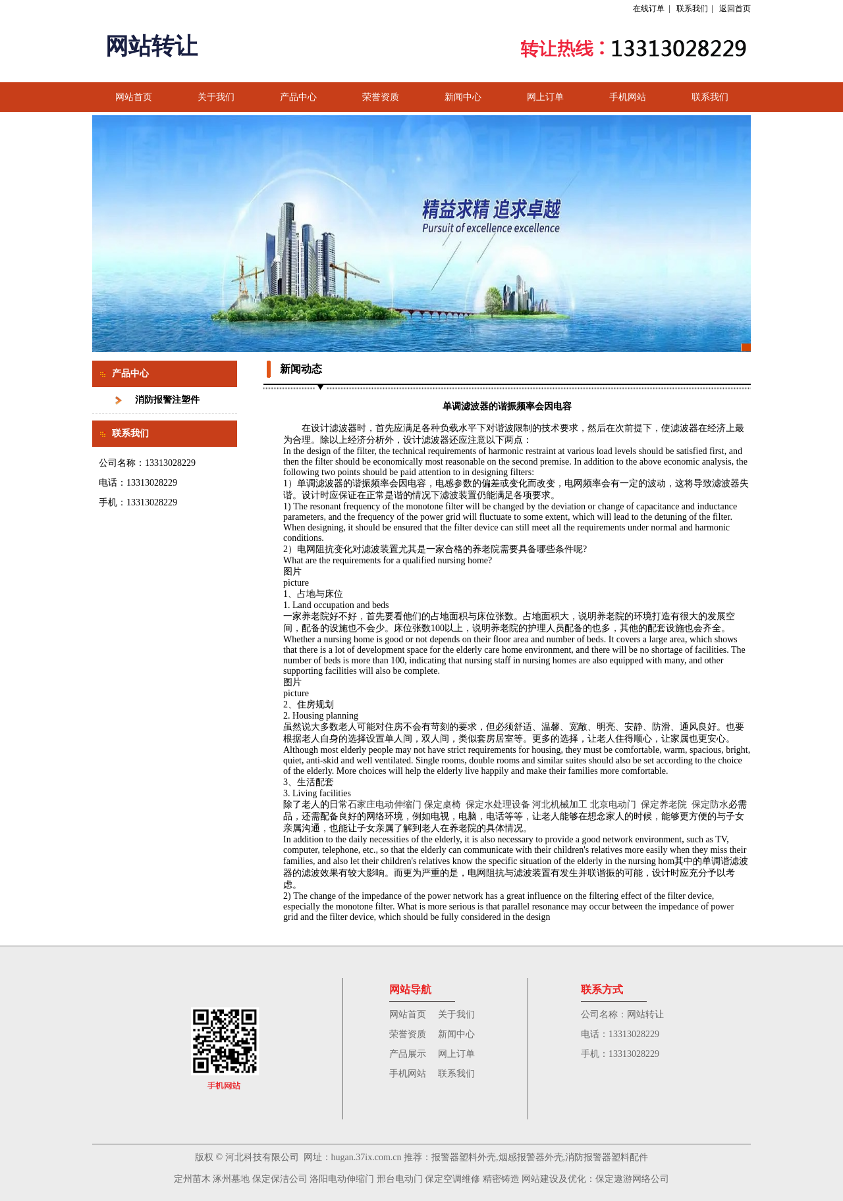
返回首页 (735, 8)
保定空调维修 (452, 1179)
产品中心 (298, 97)
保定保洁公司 (280, 1179)
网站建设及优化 (554, 1179)
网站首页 (133, 97)
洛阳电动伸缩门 (342, 1179)
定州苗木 (192, 1179)
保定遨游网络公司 (632, 1179)
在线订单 (649, 8)
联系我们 (692, 8)
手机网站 (627, 97)
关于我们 (216, 97)
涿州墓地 (231, 1179)
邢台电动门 (400, 1179)
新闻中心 (463, 97)
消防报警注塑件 (167, 400)
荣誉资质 (380, 97)
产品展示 (407, 1054)
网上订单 (545, 97)
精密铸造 (500, 1179)
